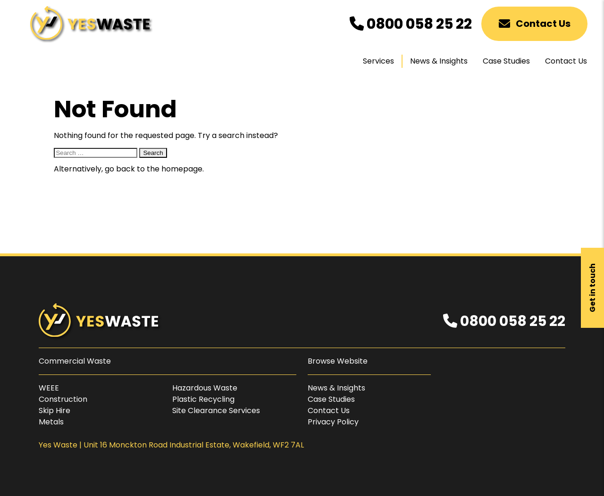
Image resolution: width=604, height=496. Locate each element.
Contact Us (534, 23)
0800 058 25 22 (411, 24)
